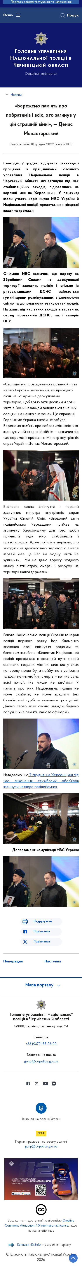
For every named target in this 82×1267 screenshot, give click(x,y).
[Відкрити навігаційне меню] (18, 15)
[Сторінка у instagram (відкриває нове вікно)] (53, 1083)
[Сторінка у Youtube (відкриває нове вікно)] (45, 1083)
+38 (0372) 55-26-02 (41, 1044)
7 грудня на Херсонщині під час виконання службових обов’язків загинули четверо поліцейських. (41, 781)
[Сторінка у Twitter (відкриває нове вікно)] (36, 1083)
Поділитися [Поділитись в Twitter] (41, 941)
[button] (41, 985)
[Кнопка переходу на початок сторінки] (73, 1258)
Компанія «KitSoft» (29, 1245)
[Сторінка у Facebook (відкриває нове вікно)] (28, 1083)
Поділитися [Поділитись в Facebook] (41, 931)
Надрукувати (42, 921)
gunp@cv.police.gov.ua (41, 1061)
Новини (16, 95)
